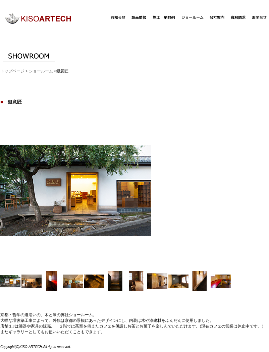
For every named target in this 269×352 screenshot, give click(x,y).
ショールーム (41, 71)
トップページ (12, 71)
